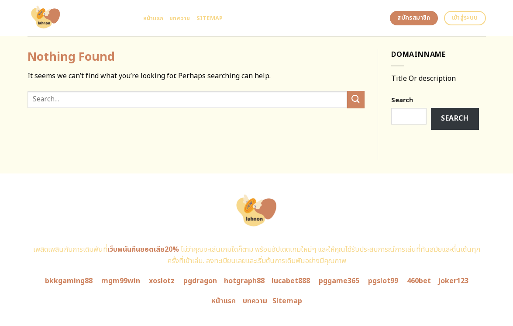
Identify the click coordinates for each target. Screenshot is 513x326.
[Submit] (356, 99)
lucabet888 (291, 281)
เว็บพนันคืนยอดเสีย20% (143, 249)
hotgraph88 (244, 281)
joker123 (453, 281)
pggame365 (339, 281)
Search (402, 100)
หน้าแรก (153, 18)
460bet (419, 281)
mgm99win (120, 281)
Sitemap (209, 18)
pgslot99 (383, 281)
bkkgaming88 (69, 281)
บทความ (179, 18)
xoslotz (162, 281)
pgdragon (200, 281)
